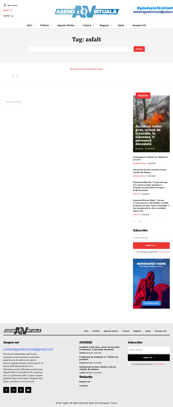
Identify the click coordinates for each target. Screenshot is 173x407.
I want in (151, 245)
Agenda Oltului (140, 163)
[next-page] (139, 221)
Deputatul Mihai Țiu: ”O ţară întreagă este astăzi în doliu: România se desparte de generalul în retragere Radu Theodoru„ (150, 186)
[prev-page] (13, 76)
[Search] (139, 49)
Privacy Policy (163, 252)
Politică (136, 194)
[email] (151, 238)
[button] (8, 16)
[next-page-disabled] (17, 76)
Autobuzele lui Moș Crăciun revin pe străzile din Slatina (149, 171)
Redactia (139, 149)
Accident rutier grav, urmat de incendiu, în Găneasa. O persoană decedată (149, 140)
